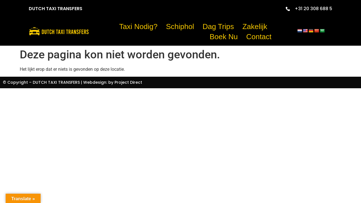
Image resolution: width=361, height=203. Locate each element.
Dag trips (218, 26)
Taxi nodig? (138, 26)
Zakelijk (254, 26)
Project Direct (128, 82)
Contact (259, 36)
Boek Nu (224, 36)
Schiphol (180, 26)
